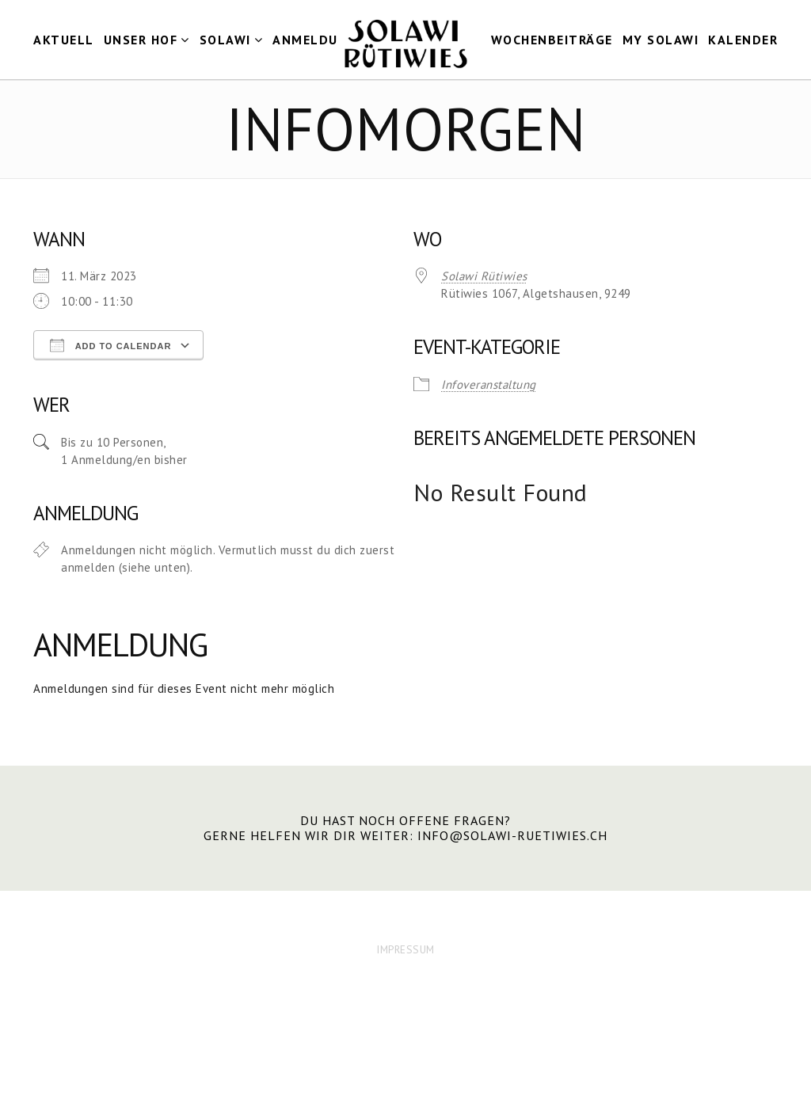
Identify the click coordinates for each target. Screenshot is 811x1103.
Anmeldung (315, 40)
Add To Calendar (110, 345)
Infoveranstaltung (488, 384)
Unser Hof (141, 40)
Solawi (225, 40)
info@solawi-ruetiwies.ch (512, 835)
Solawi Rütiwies (484, 275)
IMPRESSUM (405, 949)
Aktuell (63, 40)
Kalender (743, 40)
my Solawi (661, 40)
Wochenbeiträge (552, 40)
